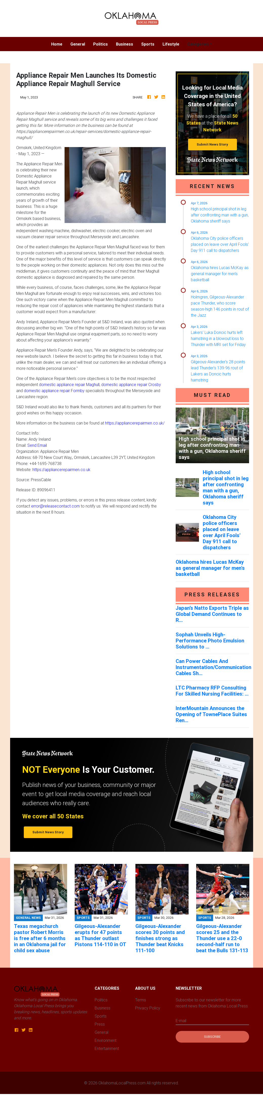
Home (58, 44)
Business (124, 44)
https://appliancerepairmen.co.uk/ (135, 422)
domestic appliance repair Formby (54, 390)
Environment (105, 1040)
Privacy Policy (147, 1007)
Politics (100, 44)
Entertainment (107, 1048)
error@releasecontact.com (55, 506)
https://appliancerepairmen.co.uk (61, 469)
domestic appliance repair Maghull (69, 384)
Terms (140, 999)
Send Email (37, 445)
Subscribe (212, 1037)
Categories (198, 44)
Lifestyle (171, 44)
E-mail (181, 1020)
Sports (147, 44)
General (77, 44)
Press (100, 1024)
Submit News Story (212, 144)
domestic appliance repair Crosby (131, 384)
